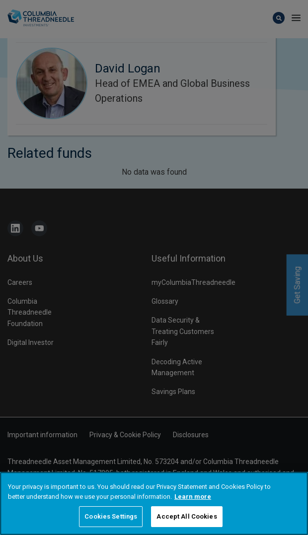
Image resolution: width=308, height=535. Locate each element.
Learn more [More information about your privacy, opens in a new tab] (192, 496)
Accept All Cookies (186, 516)
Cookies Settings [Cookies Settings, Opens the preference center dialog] (110, 516)
